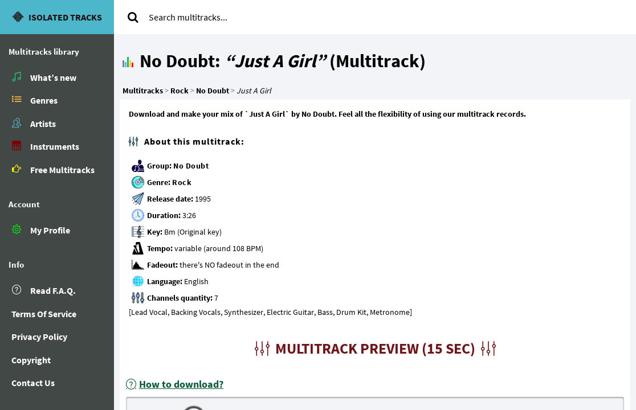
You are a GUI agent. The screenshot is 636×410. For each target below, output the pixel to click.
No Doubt (191, 166)
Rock (181, 182)
